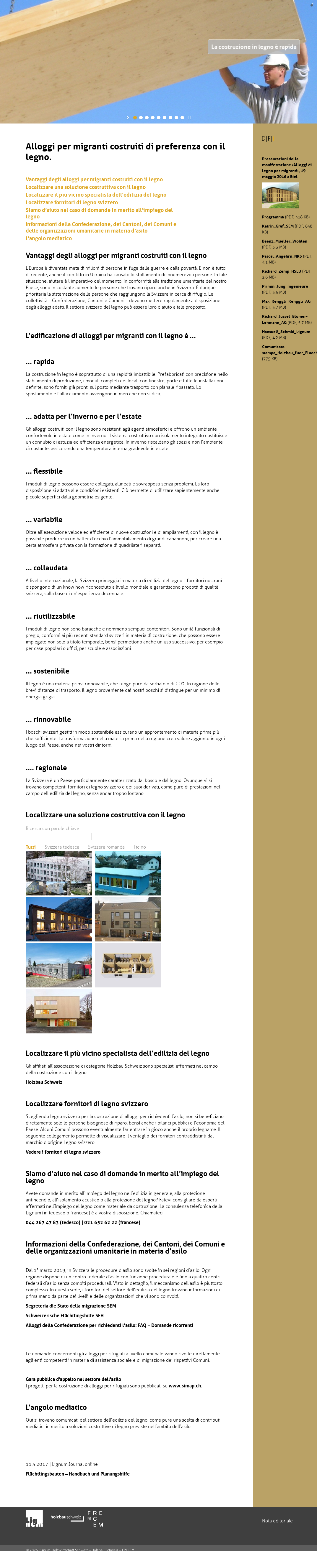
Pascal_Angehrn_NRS (282, 256)
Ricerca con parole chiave (52, 829)
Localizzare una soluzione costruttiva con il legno (86, 187)
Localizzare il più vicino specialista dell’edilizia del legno (96, 195)
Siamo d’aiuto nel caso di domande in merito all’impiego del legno (99, 213)
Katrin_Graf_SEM (278, 226)
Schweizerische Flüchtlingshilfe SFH (65, 1315)
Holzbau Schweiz (44, 1082)
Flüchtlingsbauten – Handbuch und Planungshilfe (78, 1474)
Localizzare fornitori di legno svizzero (72, 202)
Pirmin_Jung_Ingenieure (285, 286)
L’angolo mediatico (49, 238)
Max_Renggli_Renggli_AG (286, 301)
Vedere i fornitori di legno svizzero (63, 1152)
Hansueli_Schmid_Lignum (286, 331)
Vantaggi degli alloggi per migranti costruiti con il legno (94, 179)
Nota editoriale (277, 1521)
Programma (273, 217)
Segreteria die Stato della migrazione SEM (71, 1306)
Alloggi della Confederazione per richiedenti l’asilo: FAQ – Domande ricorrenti (109, 1325)
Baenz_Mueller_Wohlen (284, 241)
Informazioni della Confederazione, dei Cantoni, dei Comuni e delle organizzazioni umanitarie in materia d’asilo (101, 227)
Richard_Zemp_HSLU (281, 271)
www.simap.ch (185, 1386)
